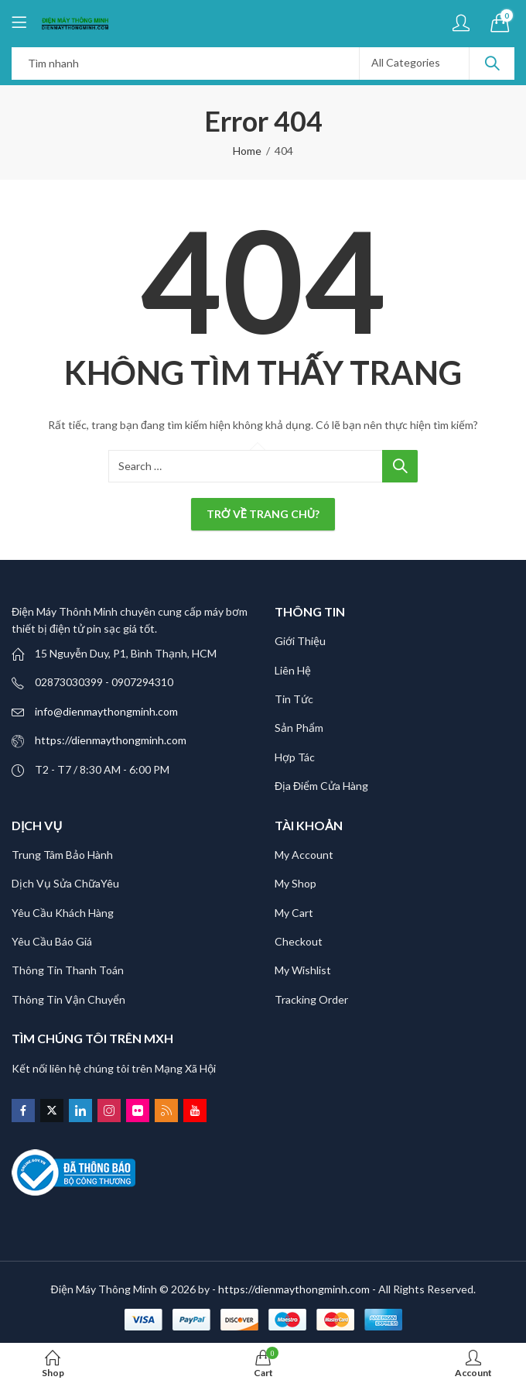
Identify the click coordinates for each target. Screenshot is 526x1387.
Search (492, 63)
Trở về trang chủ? (263, 513)
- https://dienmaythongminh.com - (295, 1289)
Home (247, 150)
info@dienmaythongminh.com (106, 711)
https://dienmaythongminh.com (110, 740)
